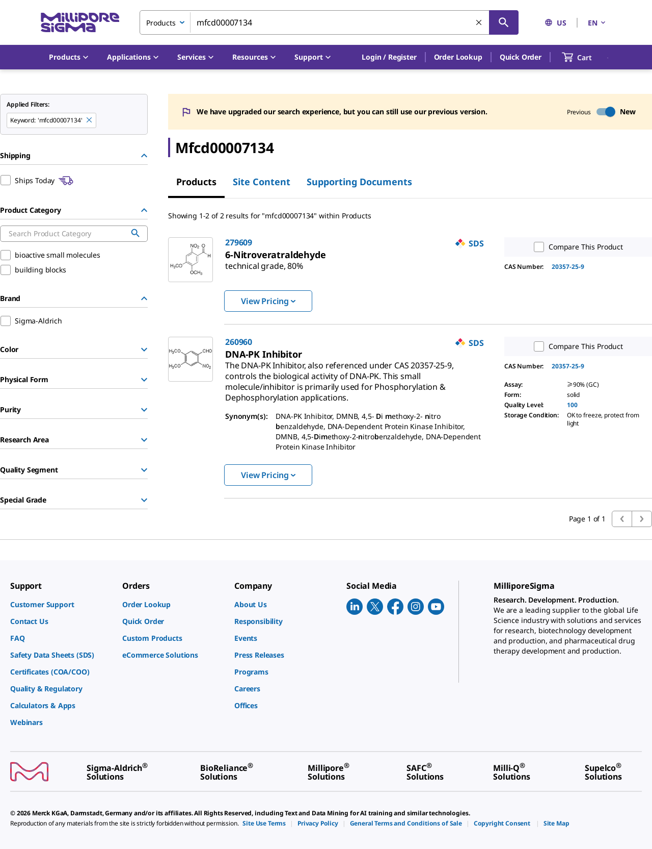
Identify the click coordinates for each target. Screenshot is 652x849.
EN (597, 23)
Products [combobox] (161, 23)
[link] (264, 261)
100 (572, 405)
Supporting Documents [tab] (359, 182)
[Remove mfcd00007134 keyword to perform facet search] (90, 120)
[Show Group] (144, 349)
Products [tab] (196, 182)
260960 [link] (238, 341)
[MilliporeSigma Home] (80, 23)
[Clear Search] (479, 23)
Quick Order (520, 57)
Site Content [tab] (261, 182)
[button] (389, 57)
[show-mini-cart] (586, 57)
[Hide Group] (144, 155)
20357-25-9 (568, 266)
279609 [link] (238, 242)
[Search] (504, 22)
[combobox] (329, 22)
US (555, 23)
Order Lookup (458, 57)
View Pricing (268, 301)
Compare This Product (576, 247)
